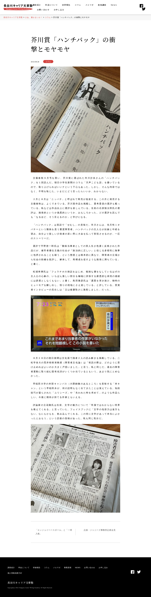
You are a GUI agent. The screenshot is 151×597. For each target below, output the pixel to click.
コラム (78, 4)
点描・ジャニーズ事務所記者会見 (100, 530)
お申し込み (59, 9)
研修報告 (66, 4)
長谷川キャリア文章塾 (21, 582)
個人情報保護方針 (15, 573)
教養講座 (102, 4)
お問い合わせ (43, 9)
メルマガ (89, 4)
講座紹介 (37, 4)
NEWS (114, 4)
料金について (51, 4)
